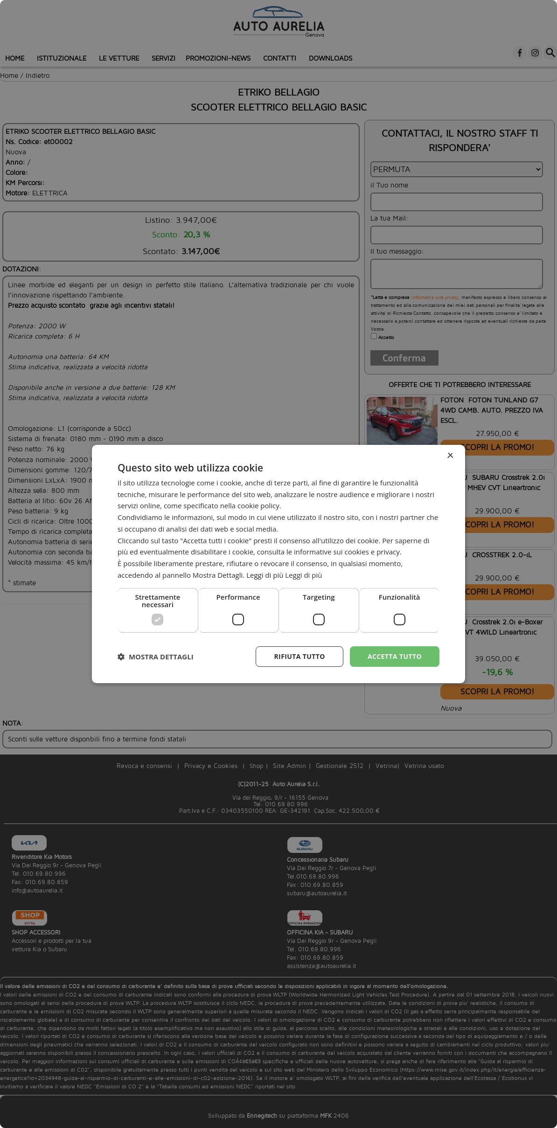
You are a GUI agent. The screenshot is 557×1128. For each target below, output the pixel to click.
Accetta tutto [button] (395, 656)
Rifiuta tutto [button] (299, 656)
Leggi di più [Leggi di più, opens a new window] (303, 575)
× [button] (449, 455)
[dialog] (278, 564)
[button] (156, 656)
